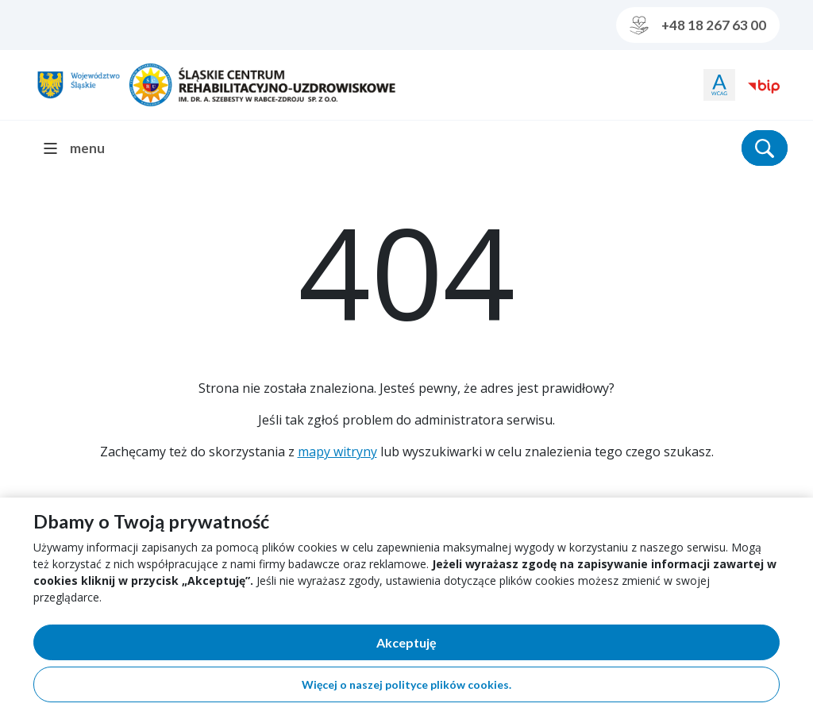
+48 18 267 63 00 (698, 25)
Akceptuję (461, 645)
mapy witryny (337, 451)
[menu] (80, 148)
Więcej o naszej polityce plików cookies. (406, 684)
